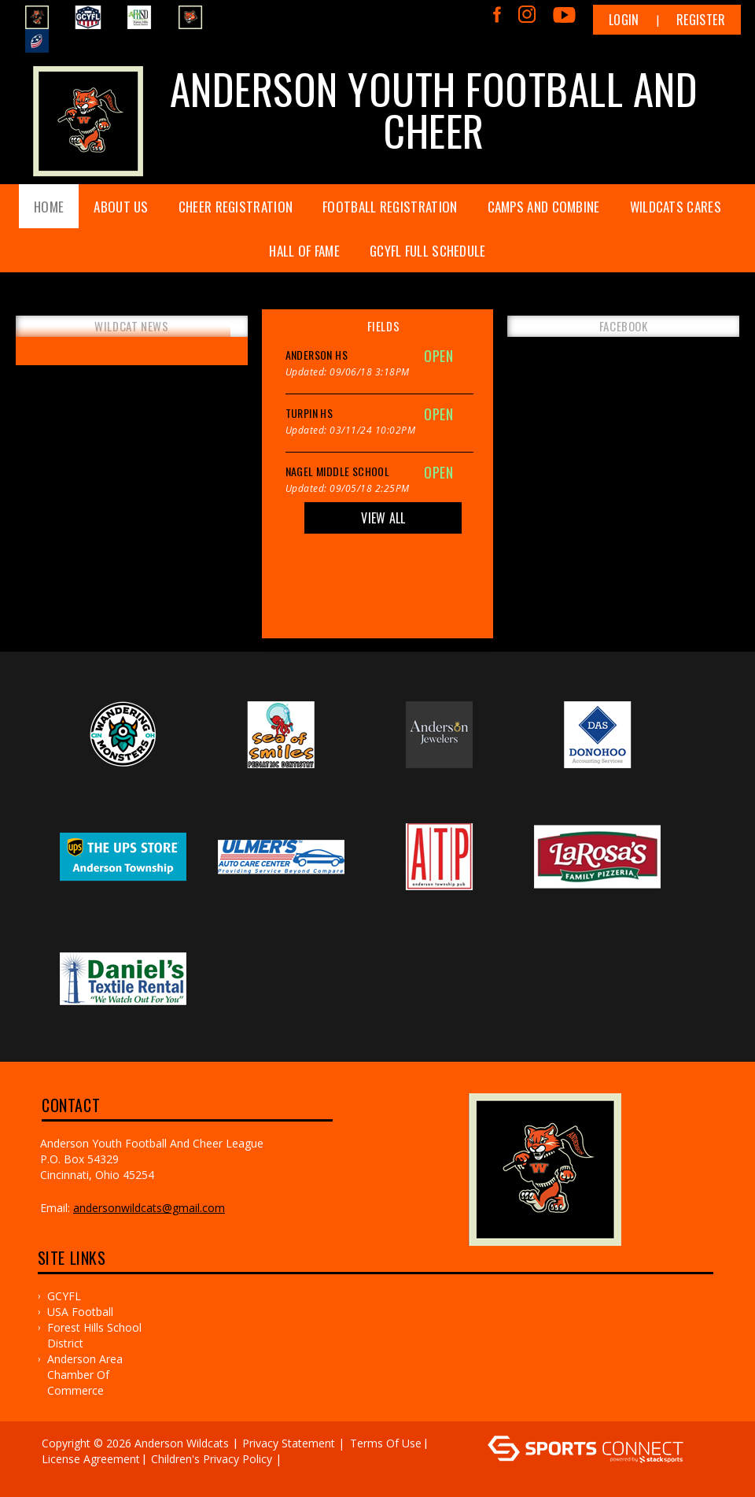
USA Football (80, 1311)
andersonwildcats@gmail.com (149, 1207)
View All (383, 517)
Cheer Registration (236, 206)
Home (49, 206)
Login (624, 19)
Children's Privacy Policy (211, 1458)
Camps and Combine (544, 206)
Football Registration (389, 206)
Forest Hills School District (94, 1335)
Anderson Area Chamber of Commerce (85, 1374)
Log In (62, 1474)
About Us (121, 206)
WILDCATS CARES (675, 206)
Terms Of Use (386, 1443)
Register (700, 19)
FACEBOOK (623, 326)
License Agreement (91, 1458)
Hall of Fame (304, 251)
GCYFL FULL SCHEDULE (428, 251)
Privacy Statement (288, 1443)
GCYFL (64, 1295)
